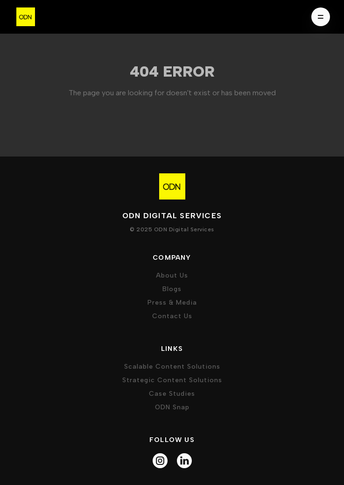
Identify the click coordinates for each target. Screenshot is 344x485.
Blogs (172, 289)
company (172, 257)
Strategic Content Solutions (172, 380)
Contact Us (172, 316)
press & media (172, 303)
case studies (172, 394)
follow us (172, 439)
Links (172, 348)
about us (172, 275)
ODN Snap (172, 407)
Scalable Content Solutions (172, 367)
